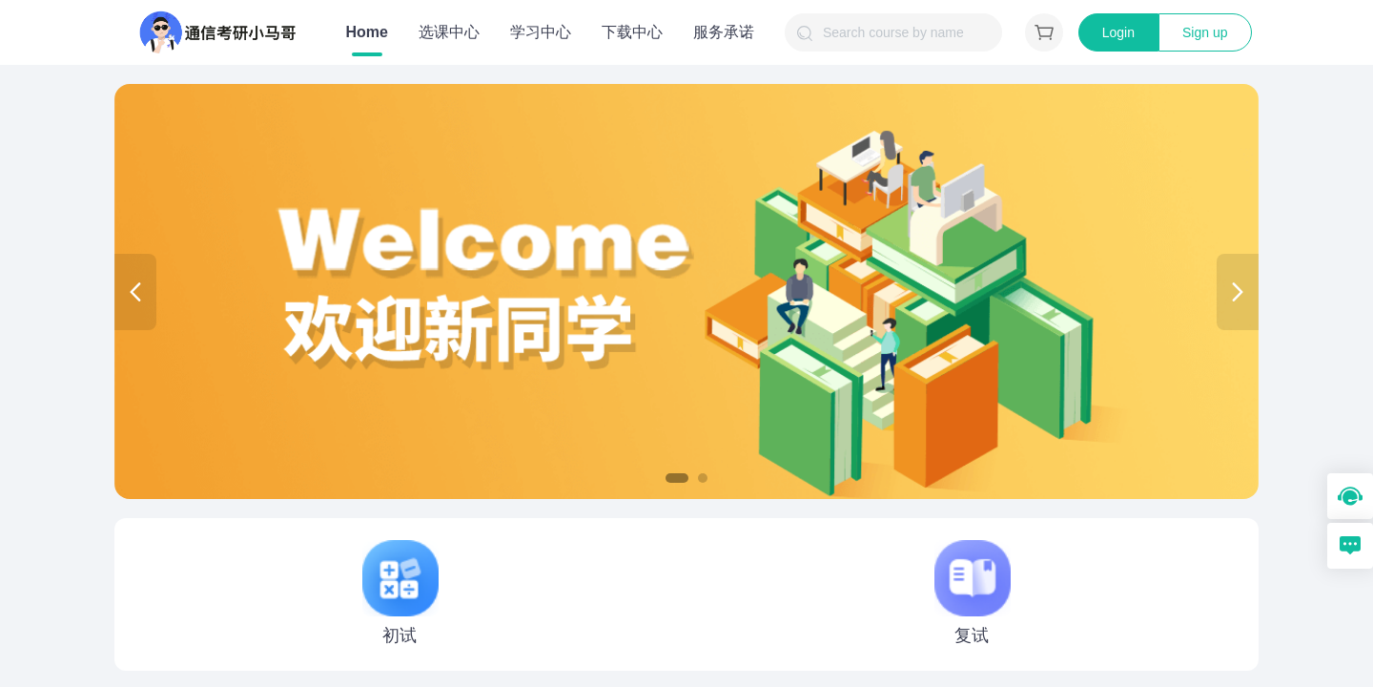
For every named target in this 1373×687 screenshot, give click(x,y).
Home (367, 32)
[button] (677, 478)
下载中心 (632, 32)
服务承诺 (723, 32)
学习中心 (540, 32)
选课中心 (449, 32)
